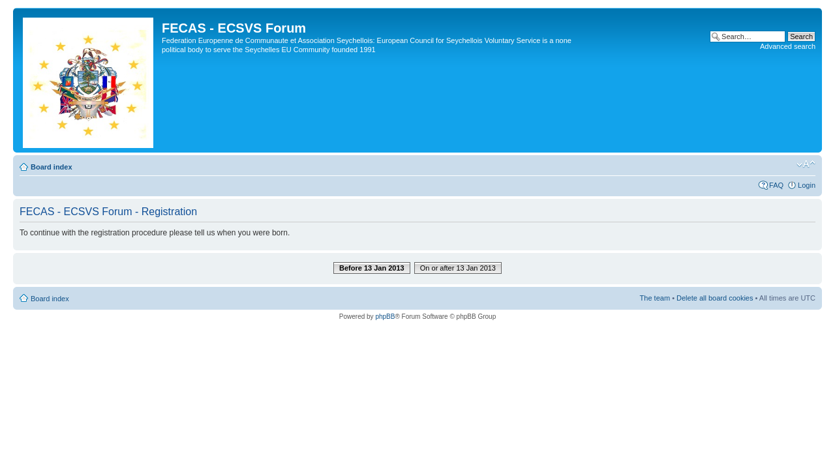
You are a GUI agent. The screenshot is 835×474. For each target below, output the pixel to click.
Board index (51, 167)
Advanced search (787, 46)
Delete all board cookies (714, 298)
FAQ (776, 185)
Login (806, 185)
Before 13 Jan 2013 (371, 268)
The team (655, 298)
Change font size (806, 164)
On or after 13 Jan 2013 (458, 268)
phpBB (385, 316)
